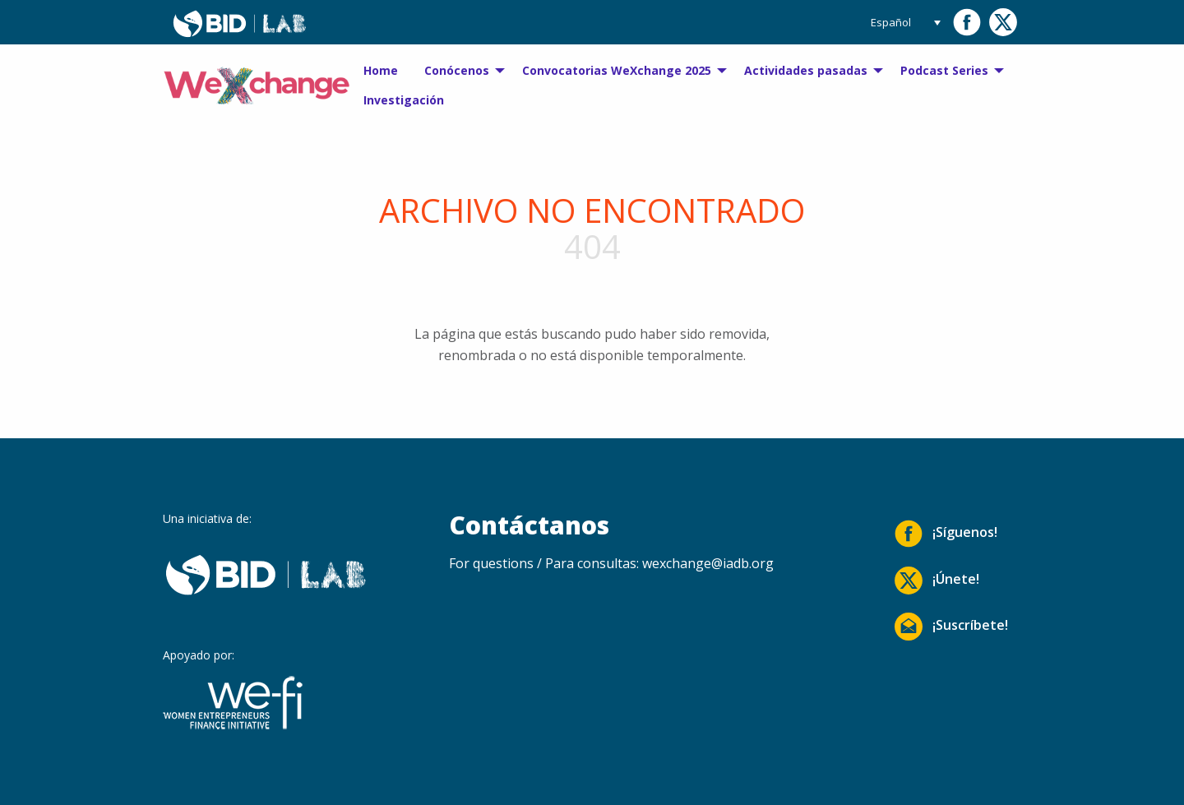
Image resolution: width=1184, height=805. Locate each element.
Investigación (403, 100)
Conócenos (456, 70)
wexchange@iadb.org (708, 563)
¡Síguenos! (946, 534)
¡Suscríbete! (951, 627)
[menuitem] (380, 71)
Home (380, 70)
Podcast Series (944, 70)
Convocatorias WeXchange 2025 (616, 70)
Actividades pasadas (805, 70)
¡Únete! (937, 580)
